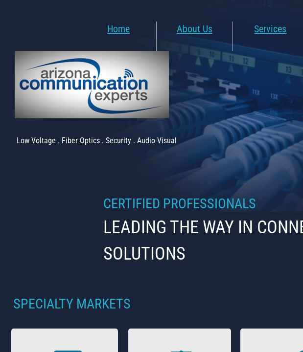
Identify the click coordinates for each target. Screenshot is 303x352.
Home (118, 29)
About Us (194, 29)
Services (270, 29)
